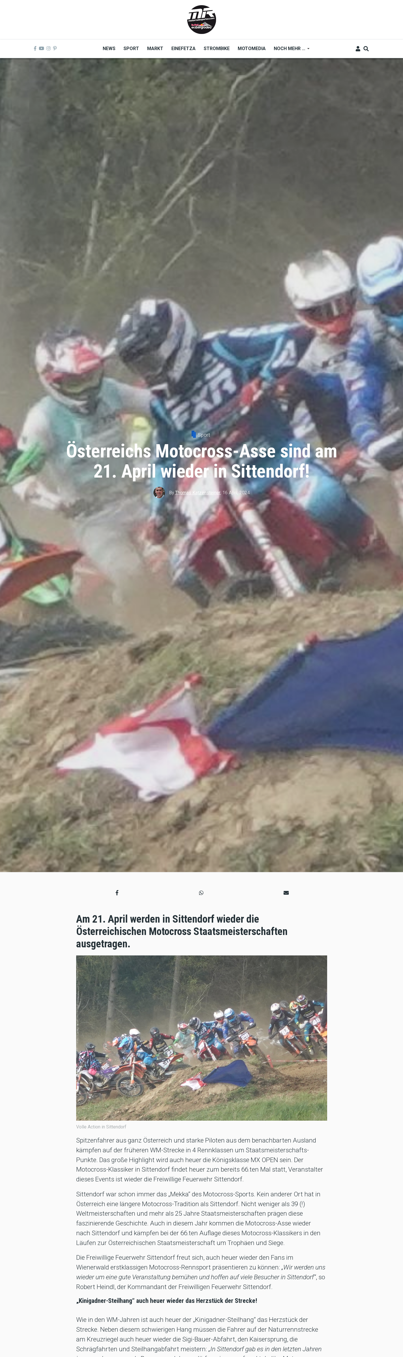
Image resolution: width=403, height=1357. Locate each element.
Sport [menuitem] (131, 48)
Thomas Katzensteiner (197, 492)
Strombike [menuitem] (217, 48)
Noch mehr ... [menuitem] (290, 50)
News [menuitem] (109, 48)
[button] (117, 892)
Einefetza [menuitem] (183, 48)
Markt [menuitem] (155, 48)
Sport (204, 435)
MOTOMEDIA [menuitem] (252, 48)
